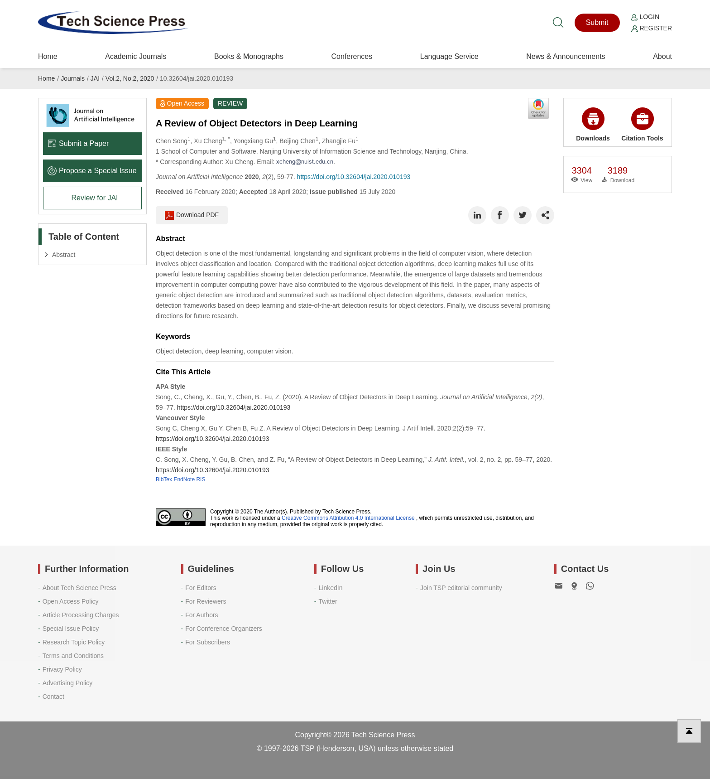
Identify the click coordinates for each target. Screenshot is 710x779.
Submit (597, 22)
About (662, 56)
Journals (73, 78)
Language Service (449, 56)
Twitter (328, 601)
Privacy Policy (62, 669)
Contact (53, 696)
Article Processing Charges (81, 615)
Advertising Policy (68, 683)
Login (645, 16)
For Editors (200, 587)
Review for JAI (94, 198)
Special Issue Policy (71, 628)
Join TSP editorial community (461, 587)
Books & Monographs (248, 56)
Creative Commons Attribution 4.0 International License (348, 518)
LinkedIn (331, 587)
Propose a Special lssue (92, 170)
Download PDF (192, 215)
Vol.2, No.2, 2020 (130, 78)
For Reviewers (205, 601)
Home (48, 56)
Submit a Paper (78, 143)
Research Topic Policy (74, 642)
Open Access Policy (71, 601)
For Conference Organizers (223, 628)
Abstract (63, 254)
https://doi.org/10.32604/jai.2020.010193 (354, 176)
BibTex (164, 479)
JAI (95, 78)
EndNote (184, 479)
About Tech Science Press (79, 587)
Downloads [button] (593, 124)
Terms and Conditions (73, 655)
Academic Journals (135, 56)
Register (651, 28)
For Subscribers (207, 642)
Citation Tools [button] (642, 124)
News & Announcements (565, 56)
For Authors (201, 615)
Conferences (351, 56)
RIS (200, 479)
